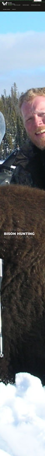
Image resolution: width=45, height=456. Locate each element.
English (36, 0)
